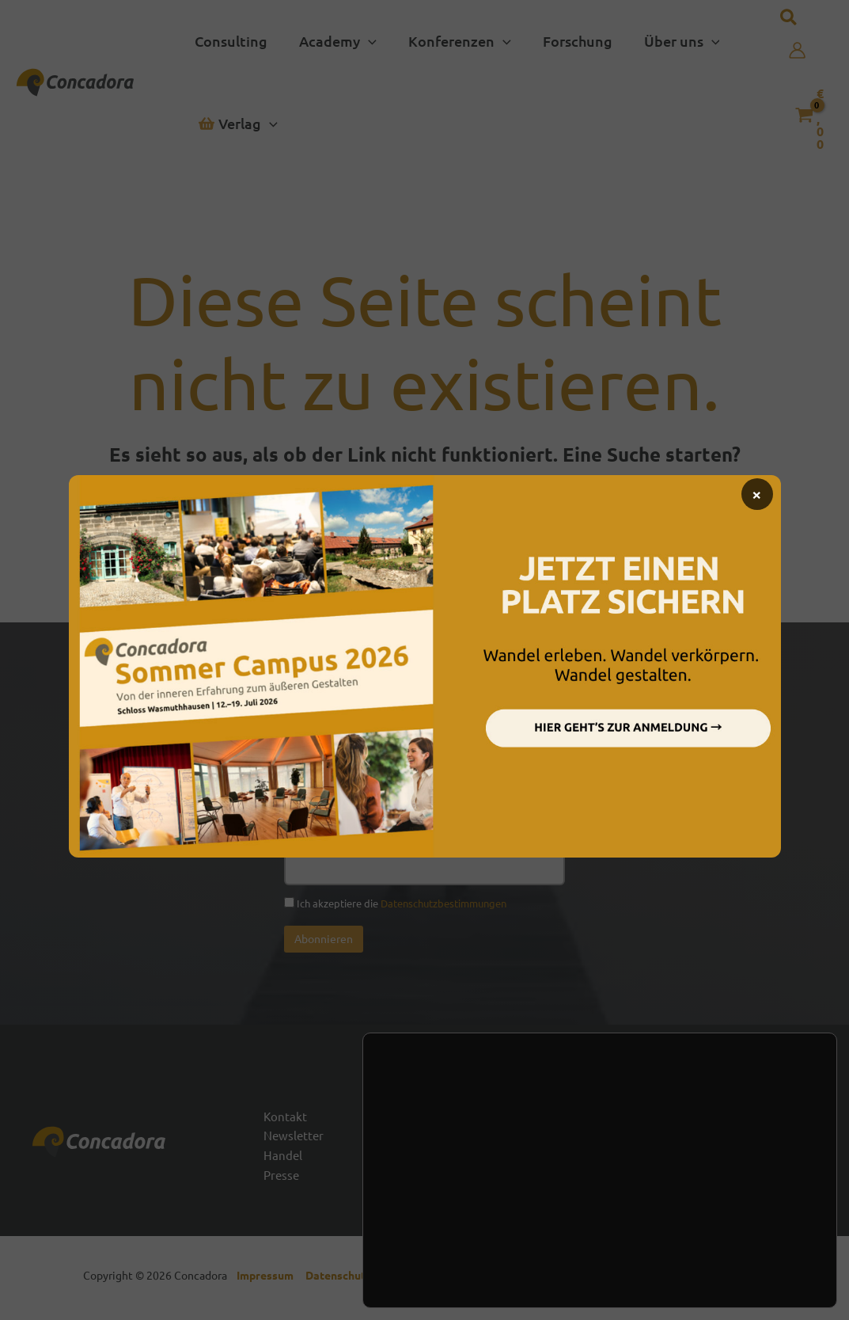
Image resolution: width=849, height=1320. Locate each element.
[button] (333, 41)
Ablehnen (731, 1241)
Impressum (269, 1280)
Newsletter (295, 1138)
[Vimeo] (810, 1150)
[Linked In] (771, 1150)
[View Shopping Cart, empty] (810, 115)
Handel (283, 1158)
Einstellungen (451, 1249)
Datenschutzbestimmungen (443, 903)
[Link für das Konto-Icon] (797, 50)
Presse (282, 1180)
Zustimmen (731, 1208)
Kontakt (285, 1117)
